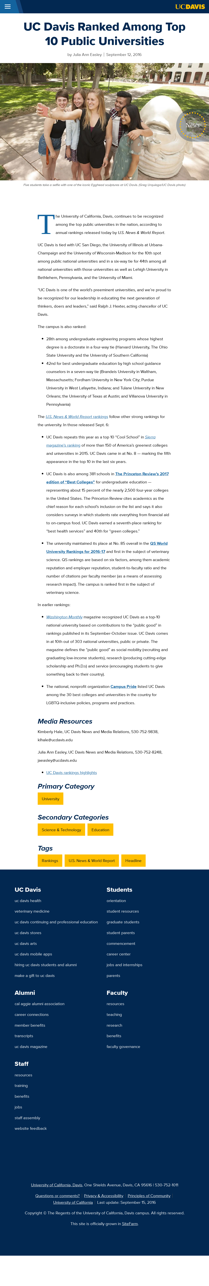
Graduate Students (123, 922)
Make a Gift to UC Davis (35, 975)
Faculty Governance (123, 1046)
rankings (77, 416)
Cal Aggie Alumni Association (39, 1004)
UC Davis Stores (28, 933)
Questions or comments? (57, 1196)
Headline (133, 860)
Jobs (18, 1107)
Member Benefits (30, 1025)
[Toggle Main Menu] (7, 6)
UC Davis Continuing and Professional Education (56, 922)
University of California (73, 1202)
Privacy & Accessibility (103, 1196)
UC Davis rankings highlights (71, 772)
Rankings (50, 860)
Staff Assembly (27, 1118)
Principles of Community (149, 1196)
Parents (113, 975)
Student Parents (121, 933)
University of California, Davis (56, 1185)
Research (114, 1025)
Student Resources (123, 911)
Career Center (119, 954)
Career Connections (32, 1014)
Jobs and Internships (124, 965)
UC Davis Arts (26, 943)
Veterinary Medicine (32, 911)
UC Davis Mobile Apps (33, 954)
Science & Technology (61, 830)
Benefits (114, 1036)
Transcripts (24, 1036)
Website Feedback (31, 1128)
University (50, 799)
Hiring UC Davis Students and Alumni (46, 965)
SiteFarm (130, 1224)
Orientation (116, 901)
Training (21, 1085)
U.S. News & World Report (92, 860)
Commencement (121, 943)
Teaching (114, 1014)
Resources (115, 1004)
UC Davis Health (28, 901)
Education (100, 830)
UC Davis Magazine (31, 1046)
